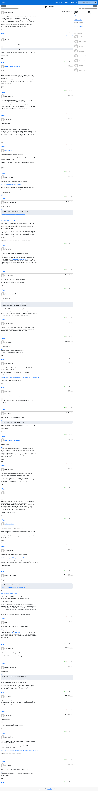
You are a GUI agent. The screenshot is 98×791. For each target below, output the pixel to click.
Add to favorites (79, 26)
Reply (3, 33)
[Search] (96, 2)
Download (78, 19)
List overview (77, 16)
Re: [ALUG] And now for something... (88, 8)
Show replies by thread (67, 36)
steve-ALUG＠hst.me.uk (12, 67)
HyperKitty (49, 789)
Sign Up (74, 2)
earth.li (3, 2)
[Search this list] (86, 2)
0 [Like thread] (65, 32)
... (1, 47)
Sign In (67, 2)
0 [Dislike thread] (67, 32)
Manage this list (58, 2)
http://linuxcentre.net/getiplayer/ (9, 220)
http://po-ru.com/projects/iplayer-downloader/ (12, 184)
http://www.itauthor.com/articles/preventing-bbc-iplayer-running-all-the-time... (20, 377)
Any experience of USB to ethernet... (9, 8)
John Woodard (9, 150)
